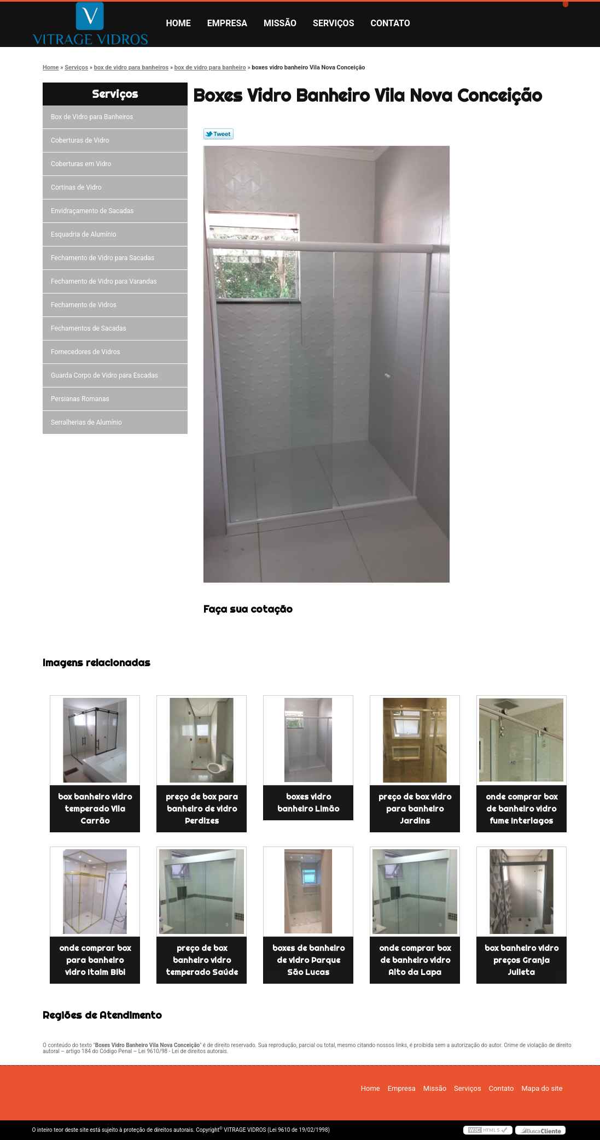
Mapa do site (541, 1088)
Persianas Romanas (82, 399)
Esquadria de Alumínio (85, 234)
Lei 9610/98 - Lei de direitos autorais (182, 1051)
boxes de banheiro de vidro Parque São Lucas (308, 960)
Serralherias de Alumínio (88, 422)
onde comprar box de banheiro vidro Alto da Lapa (415, 960)
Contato (390, 23)
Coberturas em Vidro (82, 164)
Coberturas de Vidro (81, 140)
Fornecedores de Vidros (87, 352)
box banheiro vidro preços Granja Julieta (521, 960)
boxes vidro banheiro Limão (308, 803)
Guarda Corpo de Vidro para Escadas (106, 375)
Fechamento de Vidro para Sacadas (104, 258)
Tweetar (218, 133)
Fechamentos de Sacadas (90, 328)
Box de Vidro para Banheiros (93, 117)
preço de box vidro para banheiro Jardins (414, 809)
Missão (280, 23)
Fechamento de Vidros (85, 305)
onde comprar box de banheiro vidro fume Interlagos (521, 809)
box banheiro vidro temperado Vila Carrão (95, 809)
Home (178, 23)
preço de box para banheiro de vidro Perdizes (202, 809)
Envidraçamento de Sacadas (94, 211)
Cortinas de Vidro (77, 187)
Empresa (227, 23)
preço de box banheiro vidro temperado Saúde (202, 960)
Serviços (333, 23)
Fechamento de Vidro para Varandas (105, 281)
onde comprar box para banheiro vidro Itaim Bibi (95, 960)
